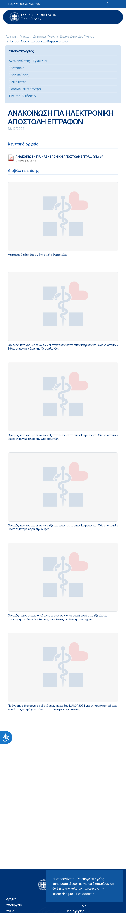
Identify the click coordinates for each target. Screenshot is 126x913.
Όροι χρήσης (74, 911)
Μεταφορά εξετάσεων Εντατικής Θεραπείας (37, 254)
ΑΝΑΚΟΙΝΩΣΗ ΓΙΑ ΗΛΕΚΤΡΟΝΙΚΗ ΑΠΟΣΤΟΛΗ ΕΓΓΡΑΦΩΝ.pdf (59, 158)
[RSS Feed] (115, 4)
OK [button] (84, 905)
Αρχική (10, 36)
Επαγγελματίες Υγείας (77, 36)
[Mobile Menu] (114, 17)
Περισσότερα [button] (85, 894)
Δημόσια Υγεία (44, 36)
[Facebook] (100, 4)
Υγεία (24, 36)
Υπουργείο (14, 905)
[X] (92, 4)
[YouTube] (107, 4)
